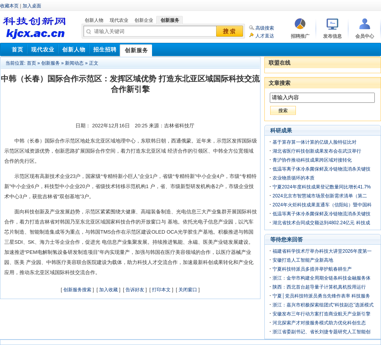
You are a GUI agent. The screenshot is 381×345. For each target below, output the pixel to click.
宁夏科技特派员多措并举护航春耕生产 (312, 269)
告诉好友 (135, 289)
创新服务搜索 (77, 289)
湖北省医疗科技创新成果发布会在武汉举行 (317, 151)
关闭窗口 (187, 289)
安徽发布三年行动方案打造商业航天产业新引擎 (322, 314)
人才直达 (264, 36)
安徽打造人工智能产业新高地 (303, 260)
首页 (31, 63)
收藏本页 (9, 6)
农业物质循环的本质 (294, 178)
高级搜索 (264, 28)
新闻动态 (74, 63)
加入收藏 (108, 289)
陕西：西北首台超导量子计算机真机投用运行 (319, 287)
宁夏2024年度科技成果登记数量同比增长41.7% (322, 187)
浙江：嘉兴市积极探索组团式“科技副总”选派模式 (323, 305)
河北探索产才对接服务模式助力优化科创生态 (319, 323)
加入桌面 (32, 6)
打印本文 (161, 289)
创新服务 (50, 63)
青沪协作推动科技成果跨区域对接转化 (312, 160)
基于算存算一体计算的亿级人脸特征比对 (315, 142)
